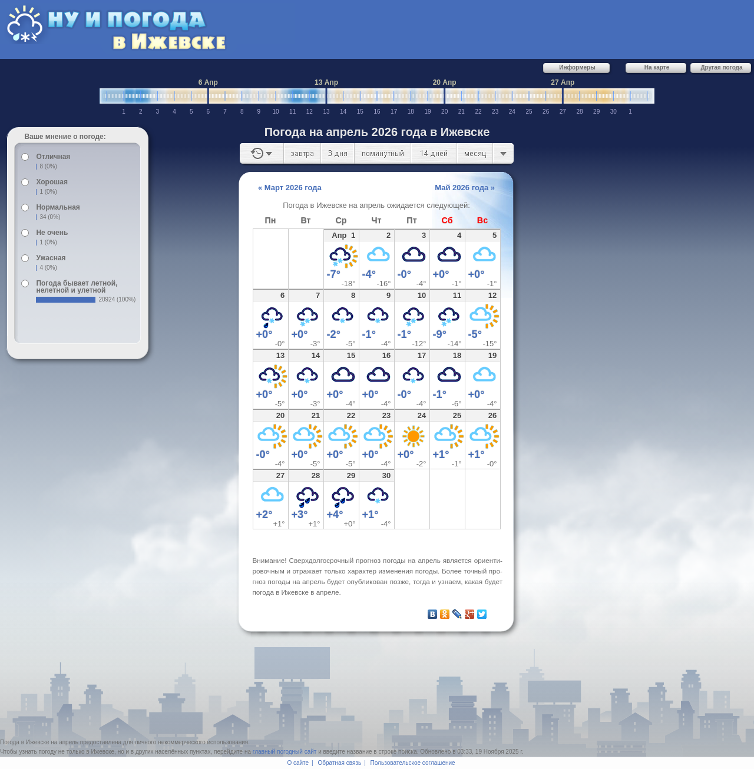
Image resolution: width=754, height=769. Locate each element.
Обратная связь (340, 763)
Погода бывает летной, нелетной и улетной (76, 286)
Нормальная (58, 207)
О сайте (298, 763)
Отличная (53, 157)
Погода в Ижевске (24, 742)
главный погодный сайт (285, 751)
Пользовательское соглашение (413, 763)
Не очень (52, 232)
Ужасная (50, 258)
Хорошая (52, 182)
